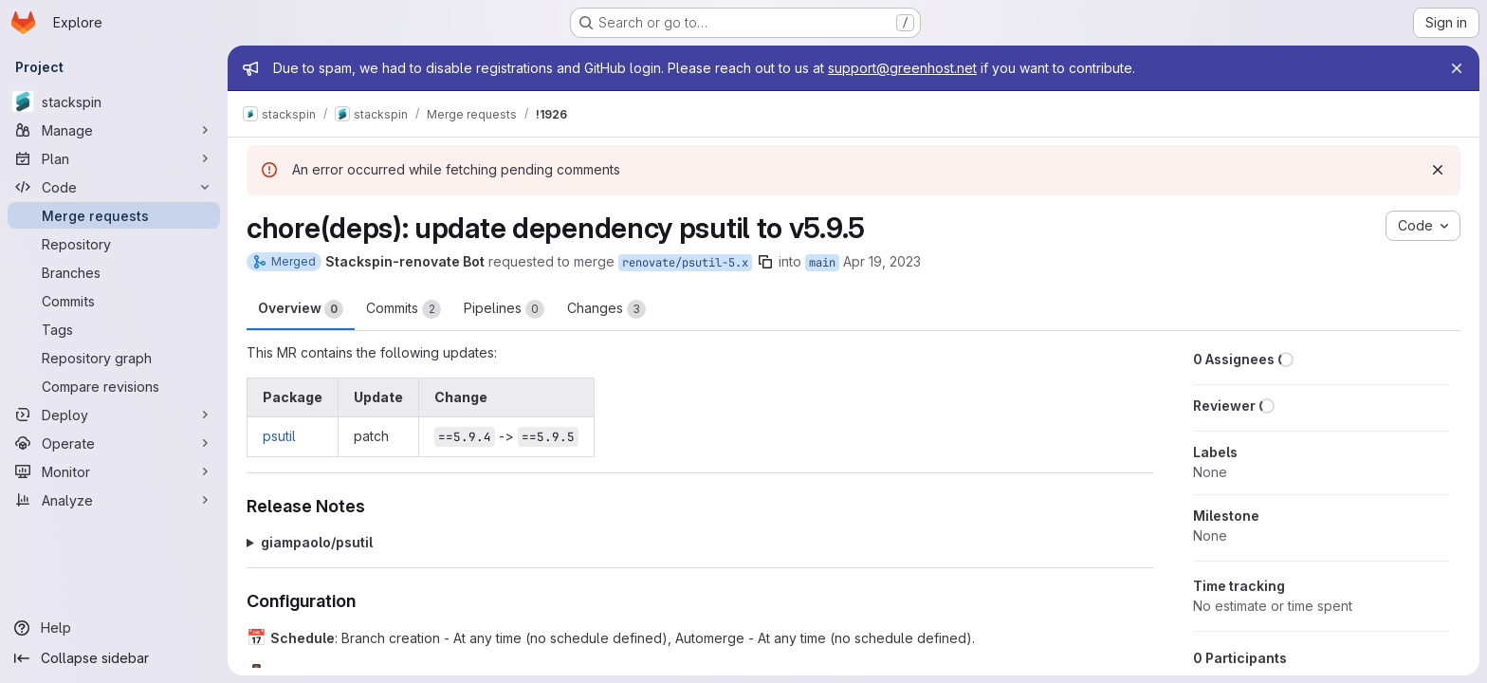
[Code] (114, 187)
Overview (300, 309)
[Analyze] (114, 500)
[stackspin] (114, 101)
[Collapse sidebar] (114, 658)
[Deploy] (114, 414)
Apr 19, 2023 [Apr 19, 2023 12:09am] (882, 261)
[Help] (114, 628)
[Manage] (114, 130)
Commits (403, 309)
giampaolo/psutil (317, 542)
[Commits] (114, 300)
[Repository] (114, 244)
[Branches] (114, 272)
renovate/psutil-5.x (685, 262)
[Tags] (114, 329)
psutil (279, 436)
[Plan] (114, 158)
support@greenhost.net (902, 68)
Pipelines (504, 309)
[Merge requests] (114, 215)
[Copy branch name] (765, 261)
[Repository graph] (114, 357)
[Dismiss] (1437, 169)
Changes (606, 309)
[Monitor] (114, 471)
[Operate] (114, 443)
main (822, 262)
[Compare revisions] (114, 386)
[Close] (1456, 68)
